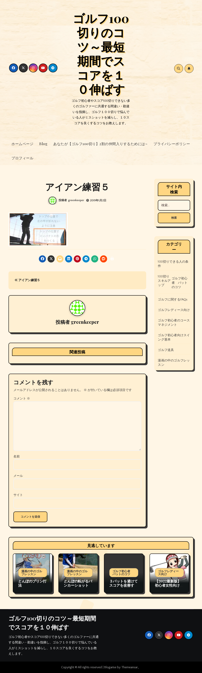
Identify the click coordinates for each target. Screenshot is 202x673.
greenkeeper (76, 200)
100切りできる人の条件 (173, 264)
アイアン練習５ (27, 280)
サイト (18, 495)
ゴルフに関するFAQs (172, 299)
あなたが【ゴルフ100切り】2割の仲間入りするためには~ (100, 143)
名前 (16, 456)
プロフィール (22, 158)
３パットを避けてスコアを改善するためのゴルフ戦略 (123, 585)
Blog (43, 143)
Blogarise (110, 667)
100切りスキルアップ (164, 281)
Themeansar (129, 667)
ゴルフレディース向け (174, 310)
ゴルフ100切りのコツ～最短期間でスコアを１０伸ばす (101, 53)
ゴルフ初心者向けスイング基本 (174, 337)
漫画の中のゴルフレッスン (174, 363)
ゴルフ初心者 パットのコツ (180, 283)
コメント (21, 398)
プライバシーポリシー (171, 143)
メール (18, 476)
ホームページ (22, 143)
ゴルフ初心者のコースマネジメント (174, 323)
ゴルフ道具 (166, 350)
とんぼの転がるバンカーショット (78, 583)
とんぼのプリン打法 (32, 583)
